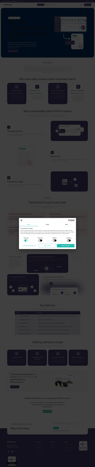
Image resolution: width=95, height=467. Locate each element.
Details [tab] (47, 224)
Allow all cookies (66, 245)
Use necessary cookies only (29, 245)
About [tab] (66, 224)
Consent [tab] (28, 224)
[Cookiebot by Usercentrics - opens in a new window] (69, 220)
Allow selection (47, 245)
